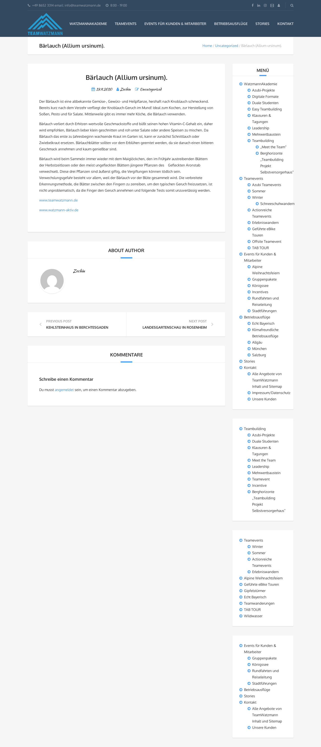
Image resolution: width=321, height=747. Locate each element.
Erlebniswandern (265, 222)
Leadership (260, 128)
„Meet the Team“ (273, 147)
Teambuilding (263, 140)
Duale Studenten (265, 103)
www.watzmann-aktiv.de (58, 210)
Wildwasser (253, 616)
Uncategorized (226, 45)
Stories (262, 23)
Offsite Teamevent (266, 241)
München (259, 348)
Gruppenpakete (264, 279)
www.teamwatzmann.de (58, 200)
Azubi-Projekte (263, 90)
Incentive (259, 485)
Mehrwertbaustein (266, 134)
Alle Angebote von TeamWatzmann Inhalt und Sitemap (267, 380)
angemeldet (64, 390)
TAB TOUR (260, 248)
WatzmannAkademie (88, 23)
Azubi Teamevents (266, 185)
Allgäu (257, 342)
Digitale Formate (265, 96)
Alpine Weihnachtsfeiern (263, 578)
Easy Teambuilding (267, 109)
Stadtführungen (264, 311)
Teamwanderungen (259, 603)
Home (207, 45)
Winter (257, 197)
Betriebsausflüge (231, 23)
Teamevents (125, 23)
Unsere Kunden (264, 399)
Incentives (260, 292)
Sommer (258, 191)
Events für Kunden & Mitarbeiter (175, 23)
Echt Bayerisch (263, 323)
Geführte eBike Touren (261, 584)
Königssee (260, 285)
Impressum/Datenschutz (271, 393)
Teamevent (261, 479)
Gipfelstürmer (254, 590)
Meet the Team (264, 460)
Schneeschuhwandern (277, 203)
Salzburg (259, 355)
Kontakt (285, 23)
